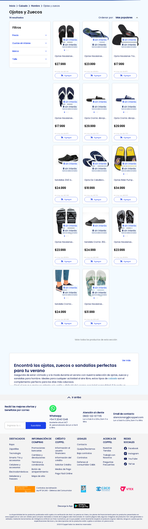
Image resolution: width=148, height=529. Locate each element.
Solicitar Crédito (63, 464)
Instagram (131, 453)
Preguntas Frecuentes (108, 463)
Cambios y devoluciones (38, 456)
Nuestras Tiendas (107, 449)
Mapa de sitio (38, 476)
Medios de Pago (63, 469)
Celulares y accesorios (14, 466)
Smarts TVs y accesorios (15, 459)
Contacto (82, 444)
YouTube (130, 458)
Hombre (35, 6)
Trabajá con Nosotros (109, 456)
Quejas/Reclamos (86, 448)
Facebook (131, 448)
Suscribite (36, 425)
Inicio (12, 6)
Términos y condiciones (38, 463)
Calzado (23, 6)
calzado (112, 378)
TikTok (129, 464)
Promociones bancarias (38, 449)
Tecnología (15, 453)
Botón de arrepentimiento (40, 470)
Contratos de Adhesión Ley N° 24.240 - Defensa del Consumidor (54, 489)
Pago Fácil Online (63, 473)
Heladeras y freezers (15, 477)
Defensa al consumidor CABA (86, 463)
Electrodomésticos (18, 471)
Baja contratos (84, 453)
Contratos (82, 457)
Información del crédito (63, 459)
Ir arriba (74, 397)
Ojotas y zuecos (51, 6)
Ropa (11, 444)
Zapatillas (14, 448)
